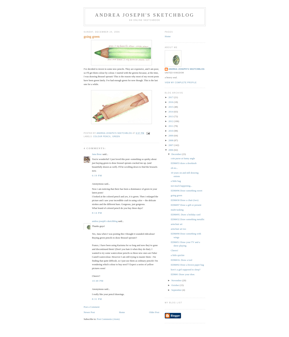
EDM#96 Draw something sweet (186, 190)
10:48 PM (97, 280)
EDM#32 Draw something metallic (187, 219)
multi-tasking (177, 209)
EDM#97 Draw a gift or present (186, 205)
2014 (171, 111)
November (176, 280)
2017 (171, 97)
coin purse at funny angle (183, 158)
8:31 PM (97, 299)
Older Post (154, 312)
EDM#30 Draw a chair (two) (184, 200)
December (176, 154)
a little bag (176, 181)
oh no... (174, 168)
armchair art (176, 224)
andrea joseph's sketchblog (144, 15)
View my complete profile (181, 83)
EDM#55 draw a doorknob (183, 163)
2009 (171, 135)
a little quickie (177, 255)
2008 (171, 140)
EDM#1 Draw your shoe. (183, 274)
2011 (171, 126)
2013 (171, 116)
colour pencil (102, 136)
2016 (171, 102)
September (176, 290)
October (175, 285)
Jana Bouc (97, 154)
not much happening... (181, 185)
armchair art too (178, 228)
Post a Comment (92, 307)
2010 (171, 130)
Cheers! (174, 250)
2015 (171, 106)
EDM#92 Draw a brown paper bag (187, 264)
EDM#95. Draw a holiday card (185, 214)
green (116, 136)
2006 (171, 150)
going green (176, 195)
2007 (171, 145)
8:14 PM (97, 212)
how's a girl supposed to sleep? (185, 269)
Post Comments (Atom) (108, 319)
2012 (171, 121)
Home (122, 312)
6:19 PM (97, 175)
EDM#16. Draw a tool (181, 260)
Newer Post (89, 312)
